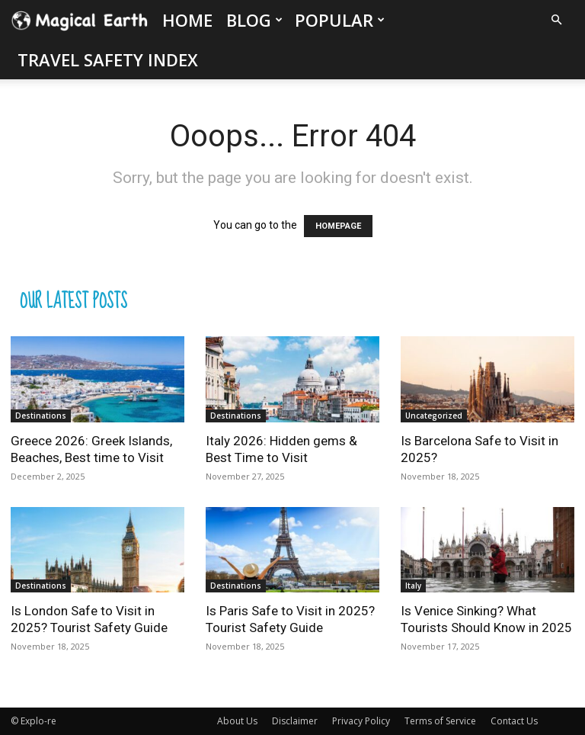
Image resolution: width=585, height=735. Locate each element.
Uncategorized (433, 415)
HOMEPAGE (338, 226)
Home (187, 19)
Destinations (40, 415)
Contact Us (514, 720)
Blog (254, 19)
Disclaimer (295, 720)
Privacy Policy (361, 720)
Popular (340, 19)
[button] (556, 20)
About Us (237, 720)
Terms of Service (440, 720)
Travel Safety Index (108, 59)
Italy (413, 585)
